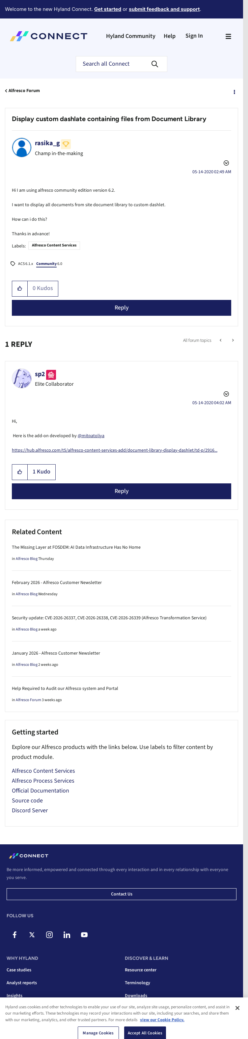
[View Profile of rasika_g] (47, 143)
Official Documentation (40, 791)
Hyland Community (130, 36)
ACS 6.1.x (25, 264)
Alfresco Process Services (43, 781)
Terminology (137, 983)
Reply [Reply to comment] (122, 491)
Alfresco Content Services (54, 245)
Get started (107, 9)
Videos (131, 1008)
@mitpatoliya (91, 436)
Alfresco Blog (27, 559)
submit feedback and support (164, 9)
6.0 (49, 264)
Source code (27, 800)
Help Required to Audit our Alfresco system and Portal (65, 688)
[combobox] (121, 64)
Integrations (19, 1008)
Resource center (140, 970)
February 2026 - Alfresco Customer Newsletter (57, 582)
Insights (14, 995)
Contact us (121, 894)
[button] (20, 288)
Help (170, 36)
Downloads (136, 995)
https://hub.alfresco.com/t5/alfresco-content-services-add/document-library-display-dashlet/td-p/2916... (114, 450)
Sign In (194, 36)
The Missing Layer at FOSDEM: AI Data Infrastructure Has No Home (76, 547)
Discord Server (30, 810)
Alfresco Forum (24, 90)
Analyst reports (22, 983)
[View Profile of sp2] (40, 374)
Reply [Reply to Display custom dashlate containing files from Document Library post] (122, 308)
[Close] (237, 1028)
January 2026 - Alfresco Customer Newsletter (56, 653)
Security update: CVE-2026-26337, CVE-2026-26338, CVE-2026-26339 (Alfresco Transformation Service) (109, 618)
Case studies (19, 970)
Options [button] (234, 91)
